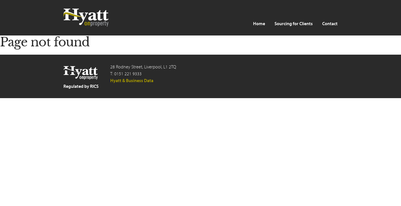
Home (259, 23)
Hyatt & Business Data (131, 80)
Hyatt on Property (86, 18)
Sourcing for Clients (293, 23)
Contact (330, 23)
